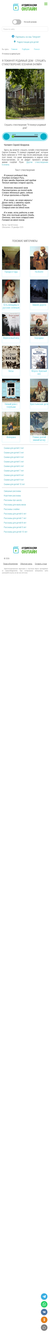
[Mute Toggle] (43, 136)
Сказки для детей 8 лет (14, 475)
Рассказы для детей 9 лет (15, 527)
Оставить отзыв (41, 564)
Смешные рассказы (12, 491)
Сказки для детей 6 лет (14, 466)
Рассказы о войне (12, 509)
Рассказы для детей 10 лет (15, 532)
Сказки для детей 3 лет (14, 452)
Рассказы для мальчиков (15, 504)
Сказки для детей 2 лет (14, 448)
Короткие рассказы (12, 495)
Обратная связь (26, 564)
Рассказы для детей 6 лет (15, 513)
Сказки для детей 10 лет (14, 484)
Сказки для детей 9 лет (14, 480)
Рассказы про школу (13, 500)
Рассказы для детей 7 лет (15, 518)
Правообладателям (10, 564)
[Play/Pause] (6, 136)
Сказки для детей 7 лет (14, 470)
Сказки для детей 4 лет (14, 457)
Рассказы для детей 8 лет (15, 523)
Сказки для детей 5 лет (14, 461)
